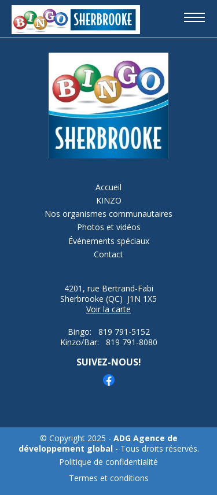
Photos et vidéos (109, 227)
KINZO (109, 200)
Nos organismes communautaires (108, 214)
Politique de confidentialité (108, 462)
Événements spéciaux (108, 241)
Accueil (108, 187)
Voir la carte (108, 309)
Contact (108, 254)
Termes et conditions (109, 478)
